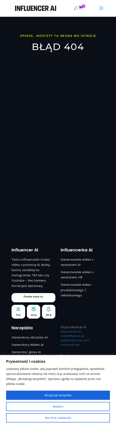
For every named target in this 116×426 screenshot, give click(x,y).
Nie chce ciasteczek (58, 418)
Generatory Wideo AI (28, 345)
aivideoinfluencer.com (75, 340)
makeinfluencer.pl (72, 336)
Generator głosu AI (26, 352)
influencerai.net (71, 331)
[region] (58, 390)
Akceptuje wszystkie (58, 395)
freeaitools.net (70, 345)
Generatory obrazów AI (30, 337)
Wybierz (57, 406)
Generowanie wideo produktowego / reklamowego (76, 290)
